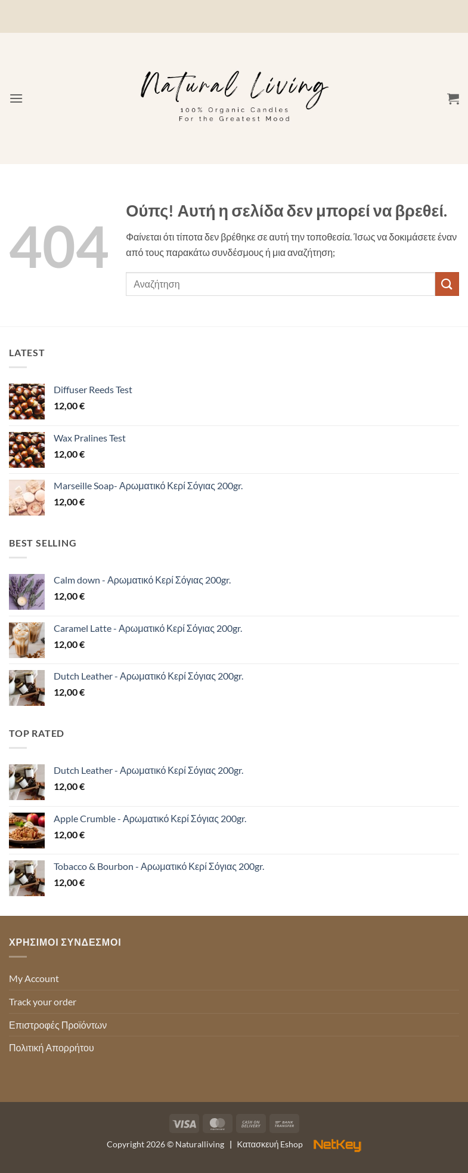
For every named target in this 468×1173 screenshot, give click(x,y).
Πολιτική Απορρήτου (51, 1047)
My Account (34, 978)
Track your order (42, 1001)
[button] (16, 98)
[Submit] (447, 283)
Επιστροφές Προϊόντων (58, 1024)
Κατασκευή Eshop (299, 1144)
